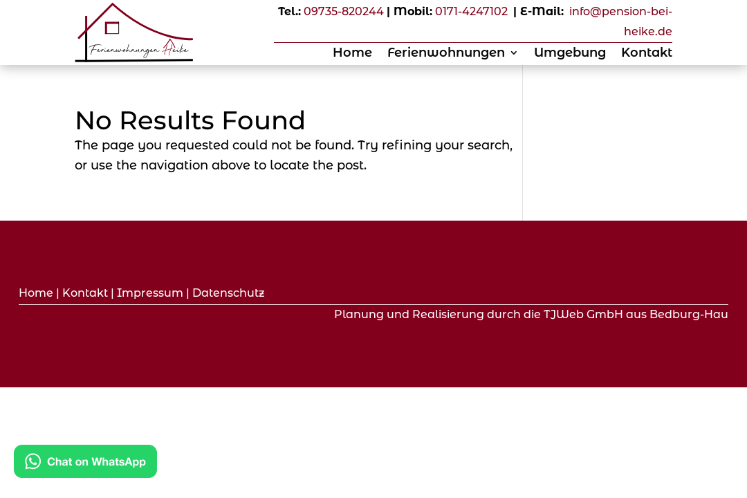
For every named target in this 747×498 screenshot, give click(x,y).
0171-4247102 (471, 11)
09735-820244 (344, 11)
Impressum (150, 292)
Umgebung (570, 54)
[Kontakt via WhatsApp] (85, 464)
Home (352, 54)
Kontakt (646, 54)
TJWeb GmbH (583, 314)
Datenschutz (228, 292)
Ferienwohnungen (446, 54)
